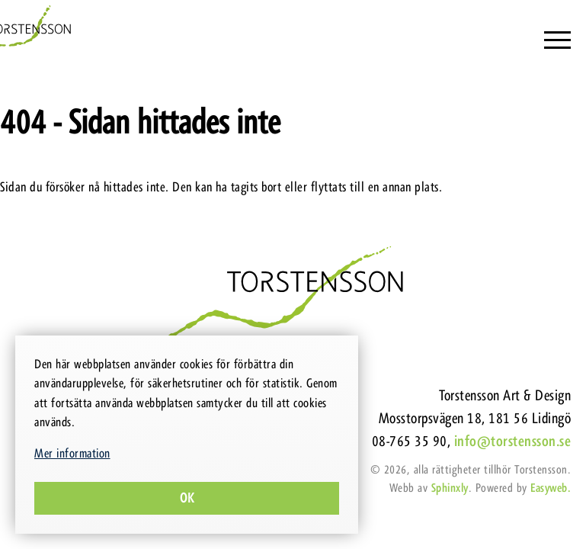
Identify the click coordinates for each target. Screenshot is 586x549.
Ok (187, 498)
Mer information (72, 453)
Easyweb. (550, 488)
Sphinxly (450, 488)
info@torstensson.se (513, 441)
